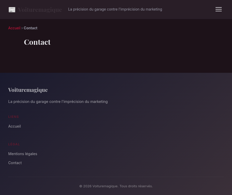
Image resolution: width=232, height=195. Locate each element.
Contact (15, 163)
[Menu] (218, 9)
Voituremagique (35, 9)
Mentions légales (22, 154)
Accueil (14, 28)
